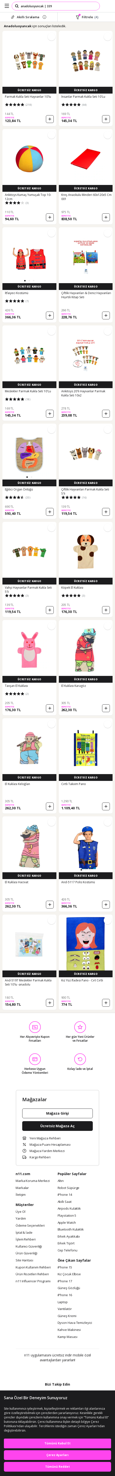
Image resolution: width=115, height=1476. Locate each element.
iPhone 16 (65, 1295)
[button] (25, 280)
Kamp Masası (67, 1337)
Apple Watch (67, 1223)
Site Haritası (24, 1260)
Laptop (63, 1302)
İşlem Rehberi (26, 1239)
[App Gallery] (71, 1370)
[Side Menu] (7, 6)
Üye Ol (20, 1212)
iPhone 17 (65, 1281)
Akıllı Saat (65, 1202)
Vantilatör (65, 1309)
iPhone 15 (65, 1267)
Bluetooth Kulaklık (71, 1229)
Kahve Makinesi (69, 1330)
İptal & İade (24, 1233)
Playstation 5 (67, 1216)
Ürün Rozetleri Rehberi (32, 1274)
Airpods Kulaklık (69, 1209)
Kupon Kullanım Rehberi (33, 1267)
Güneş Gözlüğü (69, 1288)
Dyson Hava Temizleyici (75, 1323)
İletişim (21, 1195)
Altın (61, 1181)
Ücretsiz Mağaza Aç (57, 1126)
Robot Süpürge (69, 1188)
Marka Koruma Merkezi (33, 1181)
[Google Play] (42, 1370)
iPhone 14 (65, 1195)
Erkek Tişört (66, 1243)
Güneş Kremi (67, 1316)
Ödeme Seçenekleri (30, 1226)
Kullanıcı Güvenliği (29, 1247)
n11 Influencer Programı (33, 1281)
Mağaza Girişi (57, 1113)
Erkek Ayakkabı (69, 1237)
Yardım (21, 1219)
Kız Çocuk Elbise (69, 1274)
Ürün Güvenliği (26, 1253)
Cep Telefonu (67, 1250)
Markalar (22, 1188)
